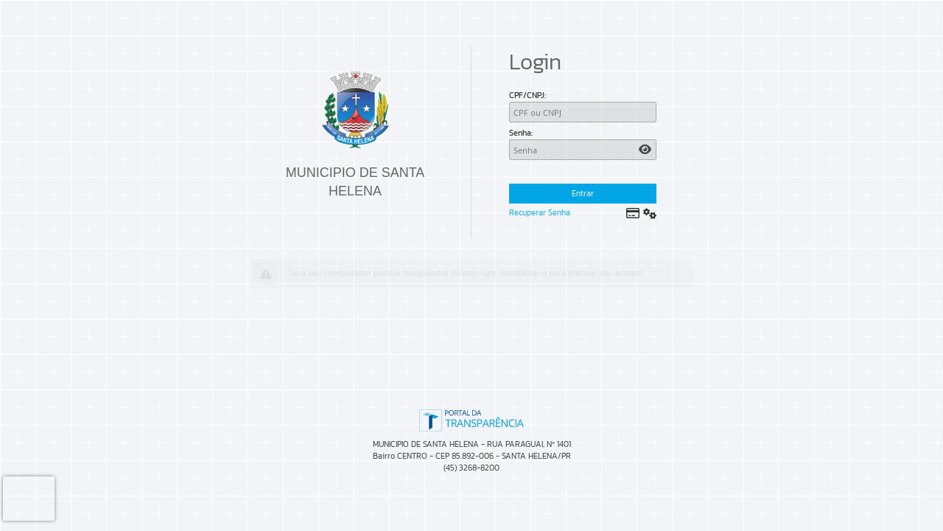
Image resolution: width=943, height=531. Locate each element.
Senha (520, 133)
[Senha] (582, 149)
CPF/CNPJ (526, 95)
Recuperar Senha (539, 212)
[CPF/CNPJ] (582, 112)
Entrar (583, 193)
